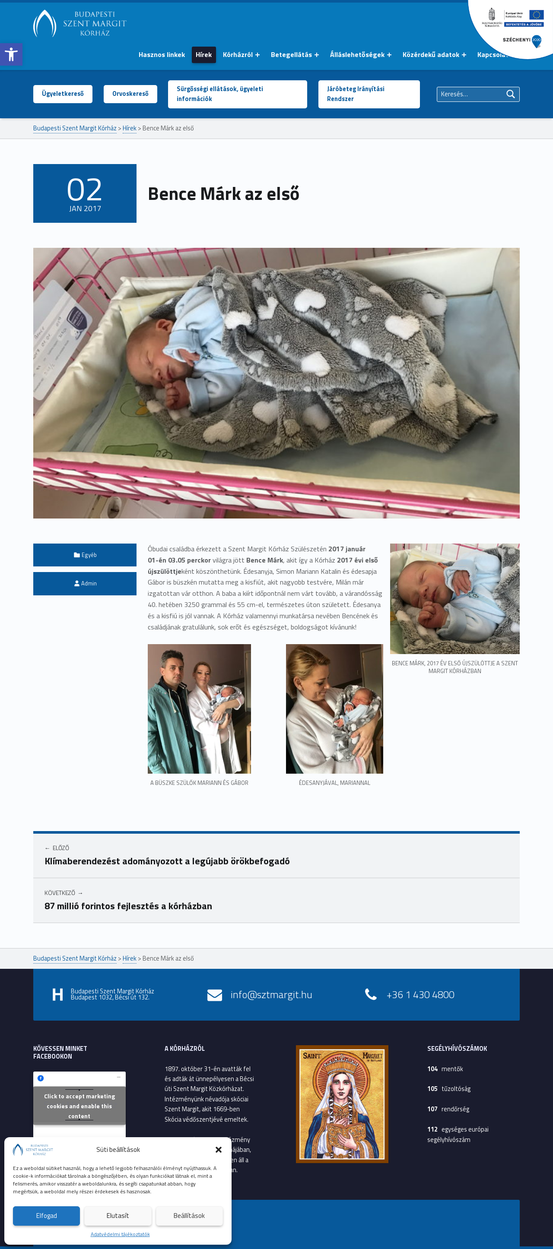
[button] (11, 54)
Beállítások (189, 1216)
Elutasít (118, 1216)
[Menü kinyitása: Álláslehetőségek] (389, 55)
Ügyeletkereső (63, 93)
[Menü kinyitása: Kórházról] (257, 55)
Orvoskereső (130, 93)
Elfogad (46, 1216)
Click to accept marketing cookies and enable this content (79, 1105)
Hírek (204, 54)
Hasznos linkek (162, 54)
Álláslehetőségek (357, 54)
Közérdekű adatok (431, 54)
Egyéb (89, 554)
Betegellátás (291, 54)
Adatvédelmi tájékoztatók (120, 1234)
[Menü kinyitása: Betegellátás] (317, 55)
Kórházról (238, 54)
